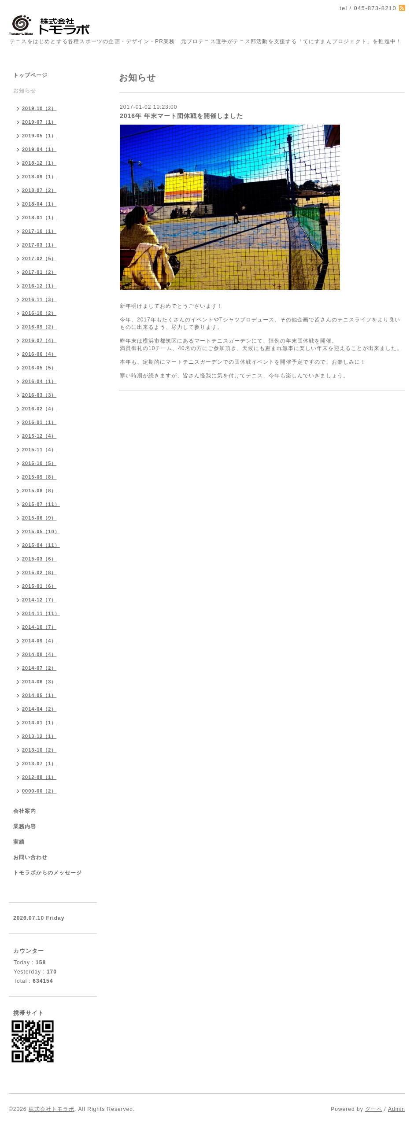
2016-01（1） (39, 422)
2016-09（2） (39, 326)
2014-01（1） (39, 722)
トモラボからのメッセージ (47, 873)
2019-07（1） (39, 122)
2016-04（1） (39, 381)
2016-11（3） (39, 299)
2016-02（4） (39, 408)
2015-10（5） (39, 463)
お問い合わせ (30, 857)
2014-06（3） (39, 681)
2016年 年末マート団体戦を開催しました (181, 115)
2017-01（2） (39, 272)
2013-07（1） (39, 763)
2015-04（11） (41, 545)
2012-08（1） (39, 777)
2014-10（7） (39, 627)
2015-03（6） (39, 558)
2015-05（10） (41, 531)
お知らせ (24, 91)
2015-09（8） (39, 477)
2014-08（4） (39, 654)
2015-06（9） (39, 517)
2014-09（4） (39, 640)
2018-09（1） (39, 176)
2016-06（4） (39, 354)
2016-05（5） (39, 367)
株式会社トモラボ (51, 1109)
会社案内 (24, 811)
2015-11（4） (39, 449)
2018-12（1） (39, 163)
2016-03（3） (39, 395)
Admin (396, 1109)
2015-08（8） (39, 490)
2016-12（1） (39, 285)
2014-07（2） (39, 668)
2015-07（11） (41, 504)
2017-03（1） (39, 244)
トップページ (30, 75)
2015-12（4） (39, 436)
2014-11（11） (41, 613)
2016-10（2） (39, 313)
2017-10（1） (39, 231)
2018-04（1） (39, 204)
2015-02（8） (39, 572)
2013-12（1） (39, 736)
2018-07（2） (39, 190)
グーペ (373, 1109)
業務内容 (24, 826)
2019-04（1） (39, 149)
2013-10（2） (39, 749)
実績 (19, 842)
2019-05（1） (39, 135)
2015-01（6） (39, 586)
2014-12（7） (39, 599)
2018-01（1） (39, 217)
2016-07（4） (39, 340)
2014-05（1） (39, 695)
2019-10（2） (39, 108)
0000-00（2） (39, 790)
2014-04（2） (39, 709)
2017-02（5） (39, 258)
